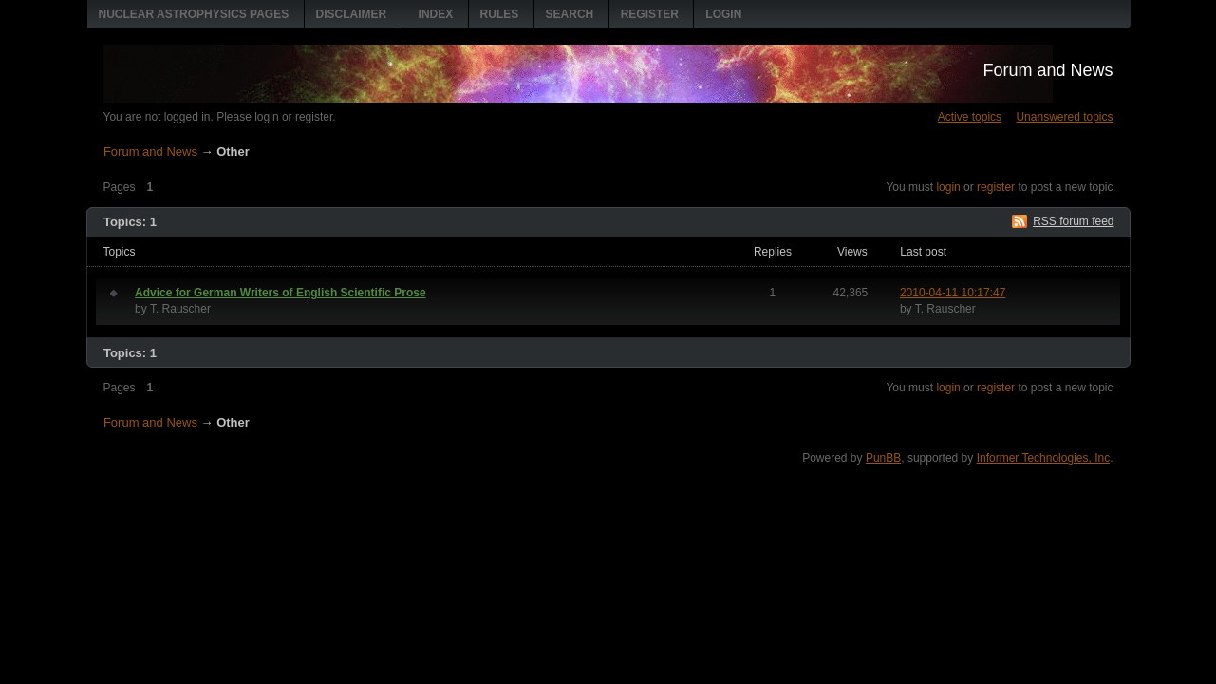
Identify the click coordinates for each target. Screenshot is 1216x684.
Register (650, 14)
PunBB (883, 458)
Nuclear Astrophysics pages (194, 14)
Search (570, 14)
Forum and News (1047, 70)
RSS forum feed (1073, 221)
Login (723, 14)
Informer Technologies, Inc (1044, 458)
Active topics (969, 117)
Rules (499, 14)
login (948, 187)
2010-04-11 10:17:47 (952, 292)
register (996, 187)
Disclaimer (351, 14)
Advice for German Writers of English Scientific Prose (280, 292)
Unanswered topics (1064, 117)
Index (436, 14)
